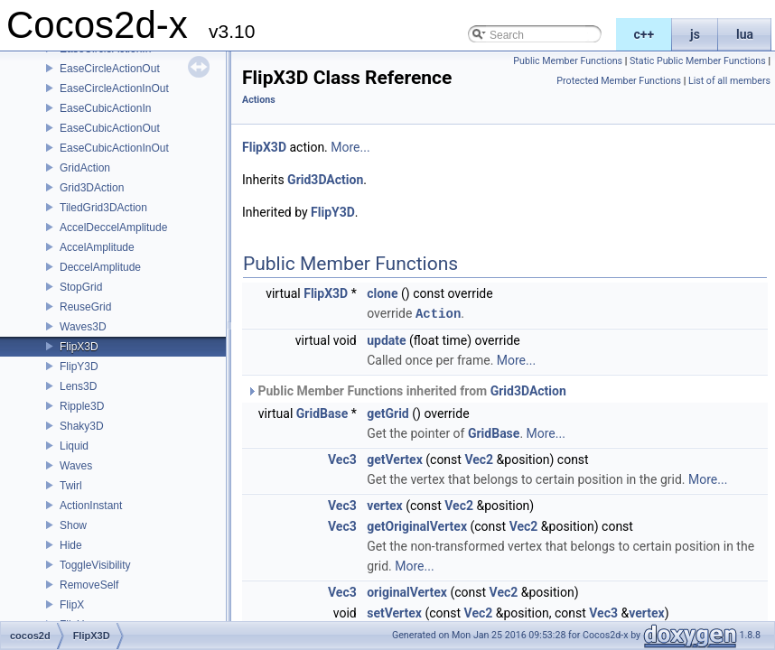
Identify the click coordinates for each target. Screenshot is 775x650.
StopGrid (81, 287)
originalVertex (407, 591)
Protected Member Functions (618, 81)
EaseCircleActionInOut (114, 88)
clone (382, 293)
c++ (644, 34)
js (695, 34)
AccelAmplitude (97, 247)
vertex (384, 504)
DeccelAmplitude (100, 267)
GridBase (322, 412)
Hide (71, 545)
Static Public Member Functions (698, 61)
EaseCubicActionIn (105, 108)
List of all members (729, 81)
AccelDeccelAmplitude (113, 227)
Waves (76, 466)
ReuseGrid (85, 307)
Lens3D (78, 386)
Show (73, 525)
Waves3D (83, 326)
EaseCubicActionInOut (114, 148)
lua (744, 34)
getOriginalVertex (417, 525)
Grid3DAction (92, 187)
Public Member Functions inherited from (406, 390)
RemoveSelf (89, 585)
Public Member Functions (567, 61)
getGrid (388, 412)
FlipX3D (79, 346)
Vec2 (478, 458)
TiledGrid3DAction (103, 207)
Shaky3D (82, 426)
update (386, 339)
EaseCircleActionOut (110, 68)
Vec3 (342, 458)
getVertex (395, 458)
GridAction (85, 168)
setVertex (394, 612)
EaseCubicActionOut (110, 128)
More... (350, 147)
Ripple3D (82, 406)
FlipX (72, 605)
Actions (258, 100)
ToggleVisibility (95, 565)
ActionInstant (91, 505)
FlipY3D (79, 366)
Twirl (71, 485)
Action (438, 312)
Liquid (74, 446)
